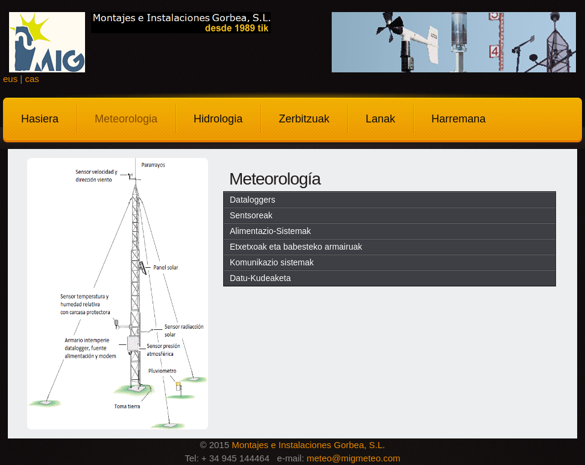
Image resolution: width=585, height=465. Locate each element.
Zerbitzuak (304, 119)
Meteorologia (126, 119)
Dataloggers (253, 199)
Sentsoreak (251, 215)
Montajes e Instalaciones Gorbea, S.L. (308, 445)
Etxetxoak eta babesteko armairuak (296, 246)
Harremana (458, 119)
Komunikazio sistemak (272, 262)
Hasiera (39, 119)
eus (10, 79)
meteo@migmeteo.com (353, 458)
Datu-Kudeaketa (260, 278)
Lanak (380, 119)
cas (32, 79)
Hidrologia (218, 119)
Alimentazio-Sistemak (270, 231)
